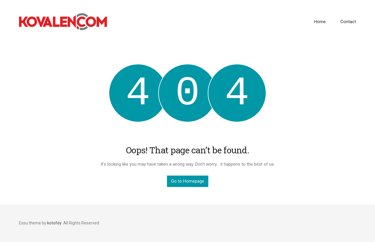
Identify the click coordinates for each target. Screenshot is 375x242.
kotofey (54, 223)
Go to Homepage (187, 181)
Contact (348, 21)
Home (320, 21)
